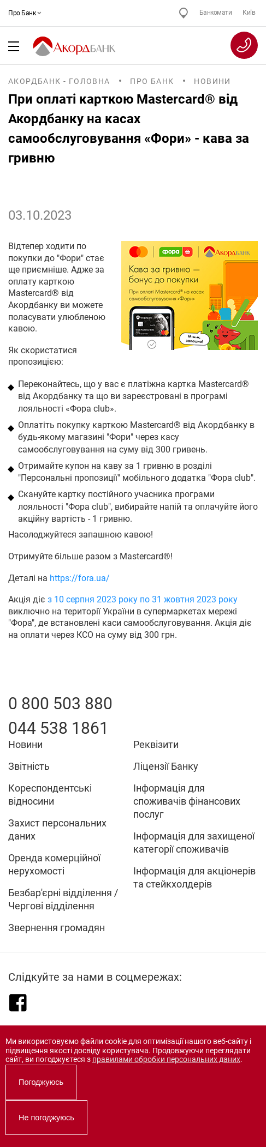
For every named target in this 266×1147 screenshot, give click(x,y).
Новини (212, 81)
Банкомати (215, 12)
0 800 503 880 (60, 703)
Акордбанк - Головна (59, 81)
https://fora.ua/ (80, 578)
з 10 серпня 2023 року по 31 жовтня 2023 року (143, 600)
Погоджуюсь (41, 1082)
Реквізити (156, 744)
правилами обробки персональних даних (166, 1059)
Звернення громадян (56, 927)
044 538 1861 (58, 728)
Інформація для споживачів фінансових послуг (186, 801)
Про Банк (23, 13)
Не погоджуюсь (46, 1117)
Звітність (29, 766)
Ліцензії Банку (165, 766)
